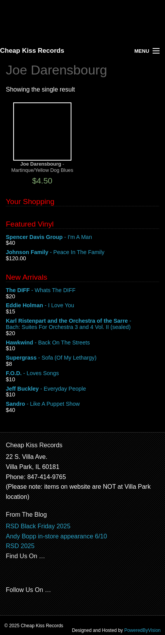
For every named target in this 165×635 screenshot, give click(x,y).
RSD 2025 (20, 546)
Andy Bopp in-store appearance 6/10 (56, 536)
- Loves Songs (82, 373)
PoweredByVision (142, 630)
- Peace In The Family (82, 252)
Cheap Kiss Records (32, 50)
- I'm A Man (82, 237)
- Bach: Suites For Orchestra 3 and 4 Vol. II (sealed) (82, 324)
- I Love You (82, 306)
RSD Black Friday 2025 (38, 526)
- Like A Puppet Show (82, 404)
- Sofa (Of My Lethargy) (82, 358)
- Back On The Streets (82, 343)
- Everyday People (82, 389)
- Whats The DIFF (82, 290)
